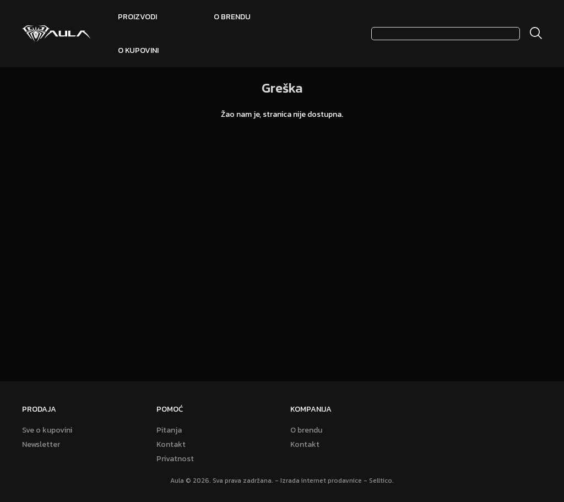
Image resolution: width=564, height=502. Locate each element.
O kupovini (138, 50)
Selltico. (381, 480)
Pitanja (169, 430)
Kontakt (171, 444)
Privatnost (175, 459)
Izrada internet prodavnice (321, 480)
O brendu (232, 17)
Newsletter (41, 444)
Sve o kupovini (47, 430)
